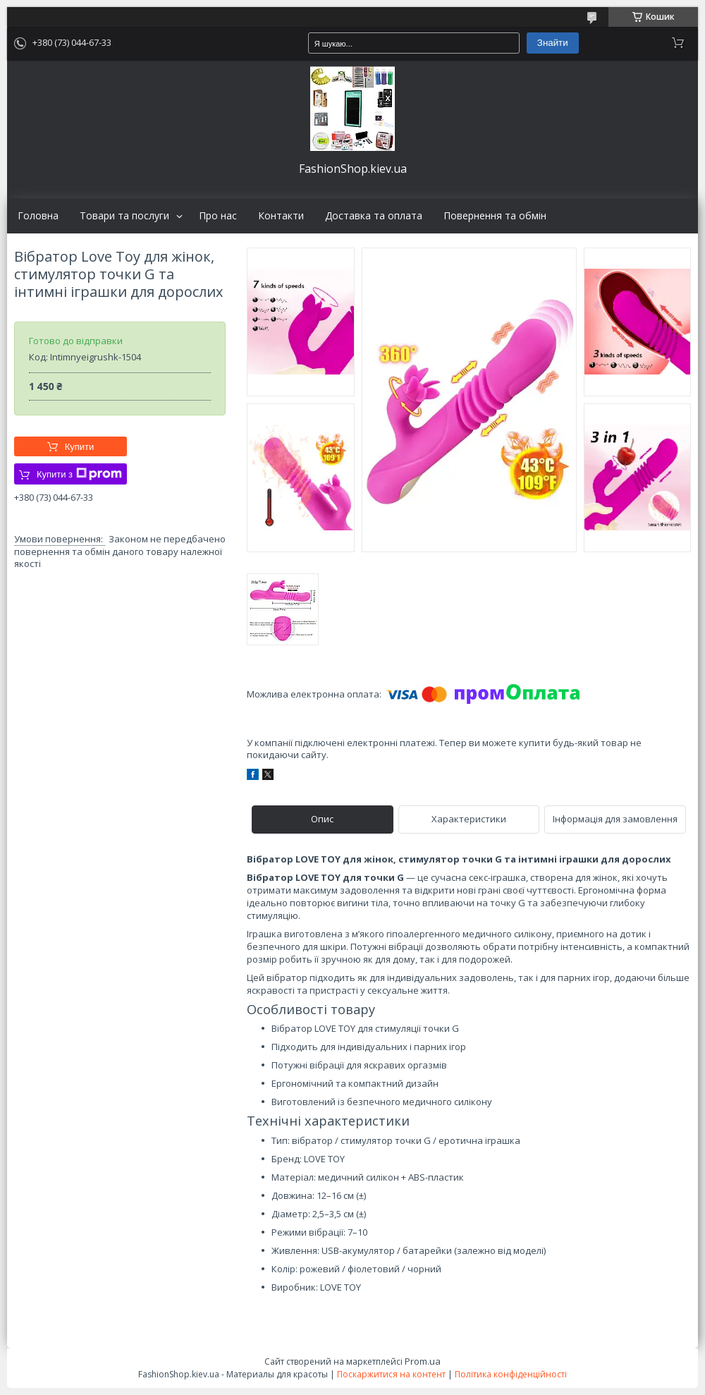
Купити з (79, 474)
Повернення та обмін (494, 215)
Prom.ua (423, 1361)
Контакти (281, 215)
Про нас (218, 215)
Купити (79, 446)
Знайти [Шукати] (552, 42)
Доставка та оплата (373, 215)
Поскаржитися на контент (391, 1374)
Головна (38, 215)
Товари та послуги (124, 215)
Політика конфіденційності (511, 1374)
